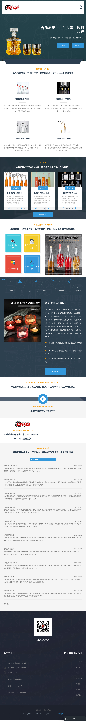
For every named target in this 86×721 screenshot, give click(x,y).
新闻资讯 (16, 188)
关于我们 (79, 668)
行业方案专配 (13, 269)
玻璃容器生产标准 (22, 138)
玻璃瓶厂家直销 (9, 550)
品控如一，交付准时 (32, 268)
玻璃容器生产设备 (63, 138)
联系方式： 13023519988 (17, 669)
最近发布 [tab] (34, 461)
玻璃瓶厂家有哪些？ (14, 193)
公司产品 (79, 679)
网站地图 (60, 715)
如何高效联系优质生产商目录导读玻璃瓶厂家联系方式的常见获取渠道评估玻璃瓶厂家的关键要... (70, 200)
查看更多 (42, 215)
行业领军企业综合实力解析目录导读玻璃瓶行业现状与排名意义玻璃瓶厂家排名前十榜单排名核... (42, 200)
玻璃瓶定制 (47, 711)
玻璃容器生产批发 (22, 99)
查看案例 (77, 45)
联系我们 (79, 696)
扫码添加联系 (43, 641)
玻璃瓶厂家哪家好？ (10, 564)
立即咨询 (62, 45)
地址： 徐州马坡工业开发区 (17, 664)
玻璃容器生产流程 (63, 99)
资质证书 (79, 674)
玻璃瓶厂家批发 (9, 536)
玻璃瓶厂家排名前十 (41, 193)
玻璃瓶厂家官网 (9, 578)
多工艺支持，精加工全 (32, 246)
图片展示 (79, 691)
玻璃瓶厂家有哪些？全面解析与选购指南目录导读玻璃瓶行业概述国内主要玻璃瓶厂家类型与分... (15, 200)
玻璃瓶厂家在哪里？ (10, 509)
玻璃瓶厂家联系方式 (69, 193)
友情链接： (39, 711)
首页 (80, 663)
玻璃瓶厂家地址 (9, 592)
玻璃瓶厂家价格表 (9, 522)
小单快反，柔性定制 (13, 246)
